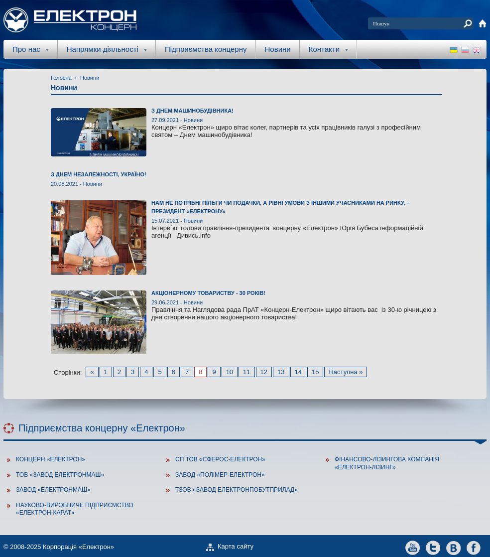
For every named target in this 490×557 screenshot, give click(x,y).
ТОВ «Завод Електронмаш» (60, 474)
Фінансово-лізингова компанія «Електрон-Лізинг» (387, 463)
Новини (278, 49)
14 (298, 372)
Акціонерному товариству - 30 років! (208, 293)
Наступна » (346, 372)
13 (280, 372)
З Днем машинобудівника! (192, 111)
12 (263, 372)
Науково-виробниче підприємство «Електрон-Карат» (74, 509)
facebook (474, 547)
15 (315, 372)
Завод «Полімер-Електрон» (220, 474)
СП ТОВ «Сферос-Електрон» (220, 459)
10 (229, 372)
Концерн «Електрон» (50, 459)
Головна (61, 78)
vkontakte (453, 547)
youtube (412, 547)
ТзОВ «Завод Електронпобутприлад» (236, 489)
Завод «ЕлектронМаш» (53, 489)
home (483, 23)
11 (246, 372)
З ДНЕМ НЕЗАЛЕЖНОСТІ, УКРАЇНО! (98, 174)
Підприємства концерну (206, 49)
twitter (433, 547)
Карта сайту (235, 546)
